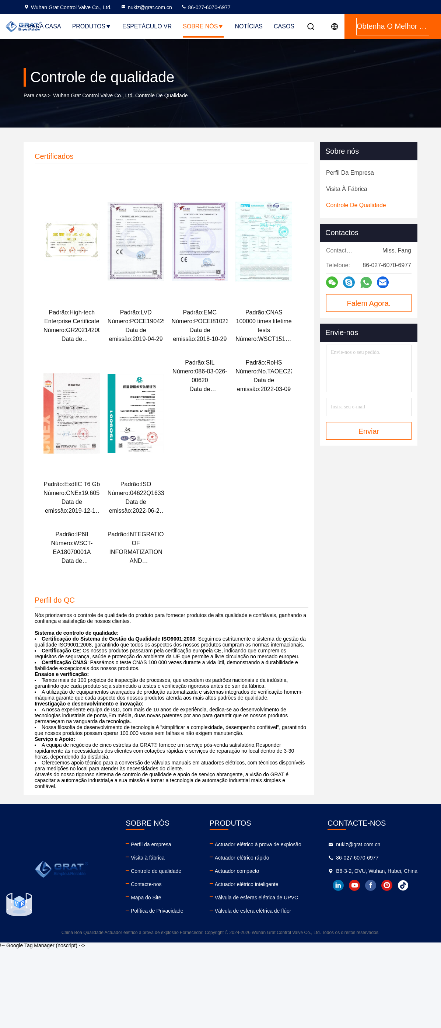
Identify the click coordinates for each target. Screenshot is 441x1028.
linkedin (338, 885)
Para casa (44, 26)
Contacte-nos (146, 884)
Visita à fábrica (148, 858)
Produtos (91, 26)
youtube (354, 885)
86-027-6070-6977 (206, 7)
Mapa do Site (146, 897)
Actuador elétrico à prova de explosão (258, 844)
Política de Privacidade (157, 911)
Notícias (249, 26)
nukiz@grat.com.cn (146, 7)
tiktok (403, 885)
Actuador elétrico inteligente (247, 884)
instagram (386, 885)
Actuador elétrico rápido (242, 858)
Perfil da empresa (151, 844)
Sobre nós (203, 26)
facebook (370, 885)
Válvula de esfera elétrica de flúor (253, 911)
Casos (284, 26)
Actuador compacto (237, 871)
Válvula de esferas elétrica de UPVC (256, 897)
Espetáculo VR (147, 26)
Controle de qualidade (156, 871)
